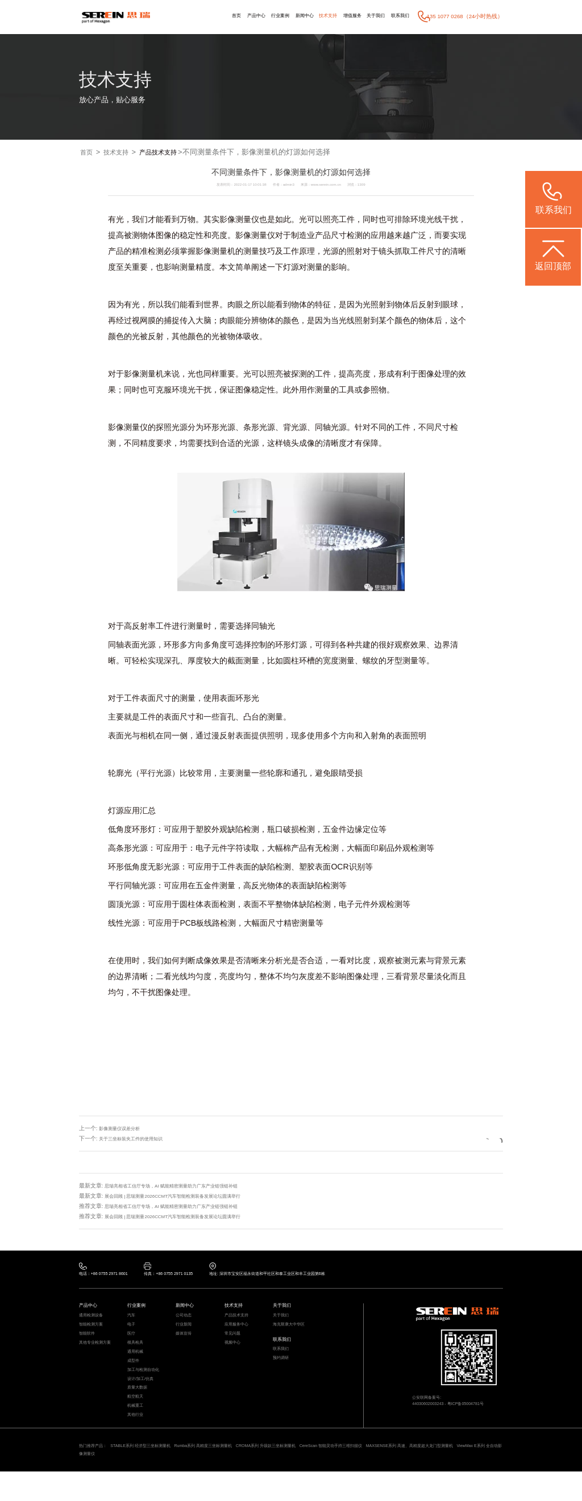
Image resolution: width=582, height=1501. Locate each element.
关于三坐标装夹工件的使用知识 (138, 1138)
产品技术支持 (169, 152)
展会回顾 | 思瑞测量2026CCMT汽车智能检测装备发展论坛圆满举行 (189, 1196)
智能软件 (89, 1341)
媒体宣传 (186, 1341)
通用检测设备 (94, 1319)
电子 (132, 1330)
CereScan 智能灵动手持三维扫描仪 (396, 1472)
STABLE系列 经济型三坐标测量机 (157, 1472)
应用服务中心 (240, 1330)
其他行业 (137, 1439)
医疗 (132, 1341)
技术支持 (308, 16)
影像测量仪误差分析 (124, 1129)
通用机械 (137, 1362)
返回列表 (475, 1138)
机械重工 (137, 1428)
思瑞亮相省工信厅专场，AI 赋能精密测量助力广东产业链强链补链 (188, 1185)
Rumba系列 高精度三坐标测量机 (236, 1472)
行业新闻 (186, 1330)
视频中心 (235, 1351)
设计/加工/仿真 (144, 1395)
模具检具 (137, 1351)
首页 (195, 16)
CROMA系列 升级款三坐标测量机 (315, 1472)
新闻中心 (279, 16)
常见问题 (235, 1341)
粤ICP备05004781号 (476, 1409)
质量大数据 (140, 1406)
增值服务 (338, 16)
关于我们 (367, 16)
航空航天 (137, 1417)
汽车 (132, 1319)
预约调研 (283, 1369)
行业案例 (249, 16)
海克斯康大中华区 (293, 1330)
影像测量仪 (239, 219)
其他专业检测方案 (99, 1351)
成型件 (135, 1374)
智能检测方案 (94, 1330)
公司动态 (186, 1319)
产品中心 (220, 16)
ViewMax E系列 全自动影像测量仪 (173, 1482)
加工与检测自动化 (147, 1384)
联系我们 (397, 16)
